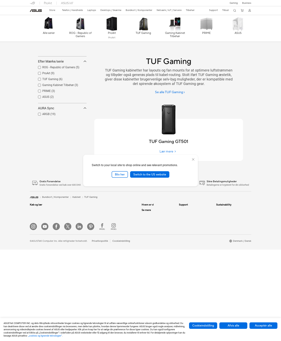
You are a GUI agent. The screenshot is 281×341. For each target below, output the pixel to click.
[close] (193, 159)
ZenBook (146, 290)
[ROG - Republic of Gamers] (80, 29)
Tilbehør (34, 253)
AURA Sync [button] (62, 124)
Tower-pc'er (36, 275)
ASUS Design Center (153, 274)
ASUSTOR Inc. (149, 231)
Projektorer (73, 215)
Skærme (34, 264)
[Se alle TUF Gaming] (170, 92)
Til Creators (36, 242)
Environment (223, 215)
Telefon (33, 215)
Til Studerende (37, 248)
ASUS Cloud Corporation (155, 242)
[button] (234, 3)
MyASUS (184, 247)
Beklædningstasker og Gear (118, 264)
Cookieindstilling (203, 325)
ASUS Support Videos (190, 236)
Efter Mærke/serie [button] (62, 77)
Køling (70, 247)
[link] (36, 10)
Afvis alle (233, 325)
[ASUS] (238, 29)
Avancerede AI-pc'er (152, 264)
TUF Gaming (90, 197)
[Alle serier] (49, 29)
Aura (144, 301)
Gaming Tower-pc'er (40, 280)
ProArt (145, 285)
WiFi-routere (110, 215)
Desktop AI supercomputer (118, 226)
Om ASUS (147, 210)
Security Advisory (188, 242)
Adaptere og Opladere (116, 274)
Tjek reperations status (191, 253)
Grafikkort (72, 237)
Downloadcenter (188, 231)
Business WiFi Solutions (116, 231)
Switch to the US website (149, 174)
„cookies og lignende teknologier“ (45, 335)
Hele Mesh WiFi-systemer (117, 220)
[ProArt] (112, 29)
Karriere (146, 215)
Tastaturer (109, 242)
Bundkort (72, 231)
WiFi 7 (70, 280)
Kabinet (71, 242)
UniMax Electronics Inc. (154, 247)
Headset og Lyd (112, 253)
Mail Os (183, 215)
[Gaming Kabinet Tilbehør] (175, 29)
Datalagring (73, 269)
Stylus (107, 285)
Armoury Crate (150, 296)
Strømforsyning (75, 253)
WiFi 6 (107, 210)
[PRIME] (206, 29)
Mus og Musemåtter (114, 247)
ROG (144, 280)
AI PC (145, 258)
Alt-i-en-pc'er (37, 269)
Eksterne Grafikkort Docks (81, 258)
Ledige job (147, 236)
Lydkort (71, 264)
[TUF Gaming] (143, 29)
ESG (144, 220)
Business (246, 3)
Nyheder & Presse (151, 226)
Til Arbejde (35, 237)
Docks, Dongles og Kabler (117, 280)
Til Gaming (35, 231)
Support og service (189, 210)
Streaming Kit (111, 258)
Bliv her (120, 174)
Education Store (150, 269)
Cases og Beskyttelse (115, 269)
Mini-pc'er (72, 210)
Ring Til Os (184, 220)
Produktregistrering (189, 226)
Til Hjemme (35, 226)
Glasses (71, 220)
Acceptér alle (263, 325)
